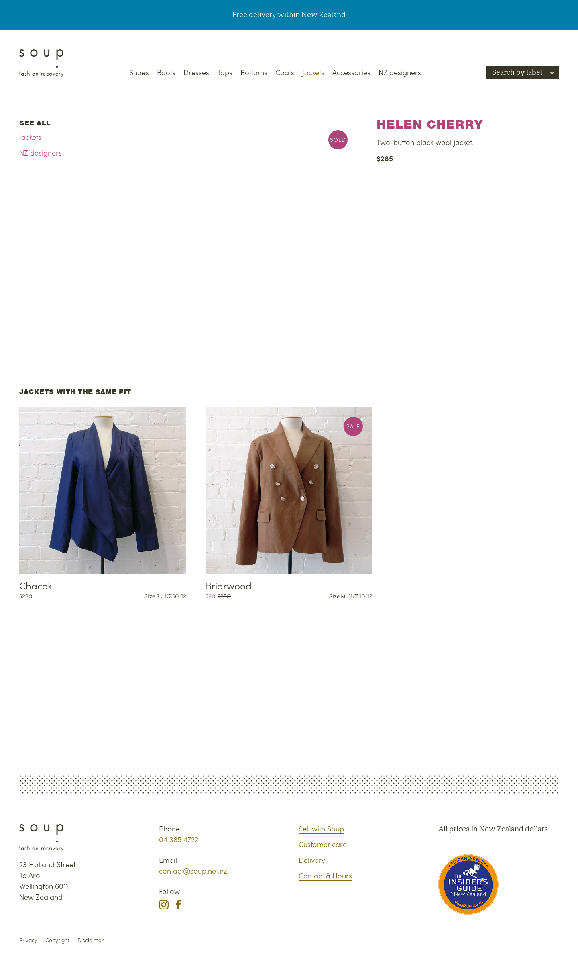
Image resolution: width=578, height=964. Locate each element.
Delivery (312, 860)
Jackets (313, 72)
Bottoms (253, 72)
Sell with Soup (321, 828)
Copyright (57, 940)
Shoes (139, 72)
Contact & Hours (325, 875)
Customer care (323, 844)
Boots (166, 72)
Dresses (196, 72)
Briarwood (229, 585)
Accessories (351, 72)
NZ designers (400, 72)
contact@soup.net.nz (193, 871)
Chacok (35, 585)
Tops (224, 72)
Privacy (28, 940)
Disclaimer (90, 940)
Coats (284, 72)
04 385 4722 (178, 839)
